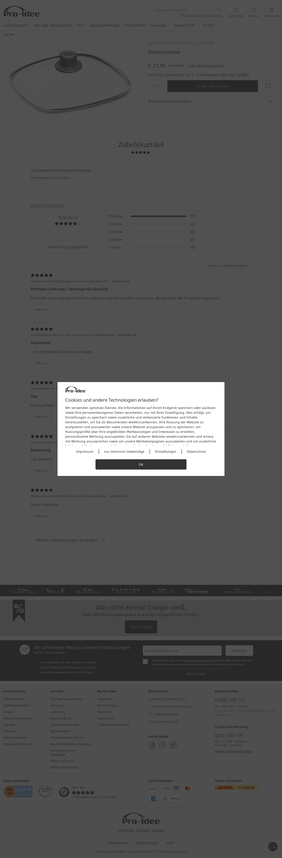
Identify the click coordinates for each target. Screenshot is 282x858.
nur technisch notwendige (124, 451)
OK (141, 464)
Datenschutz (196, 451)
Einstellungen (165, 451)
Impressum (84, 451)
